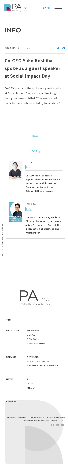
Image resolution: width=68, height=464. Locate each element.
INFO (30, 383)
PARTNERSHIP (36, 343)
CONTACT (12, 401)
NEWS (9, 379)
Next (35, 135)
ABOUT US (12, 330)
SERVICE (11, 357)
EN (49, 8)
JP (44, 8)
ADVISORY (33, 357)
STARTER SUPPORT (39, 361)
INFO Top (35, 151)
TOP (9, 320)
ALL (29, 379)
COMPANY (33, 339)
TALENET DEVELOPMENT (42, 365)
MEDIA (31, 388)
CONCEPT (33, 334)
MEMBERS (33, 330)
